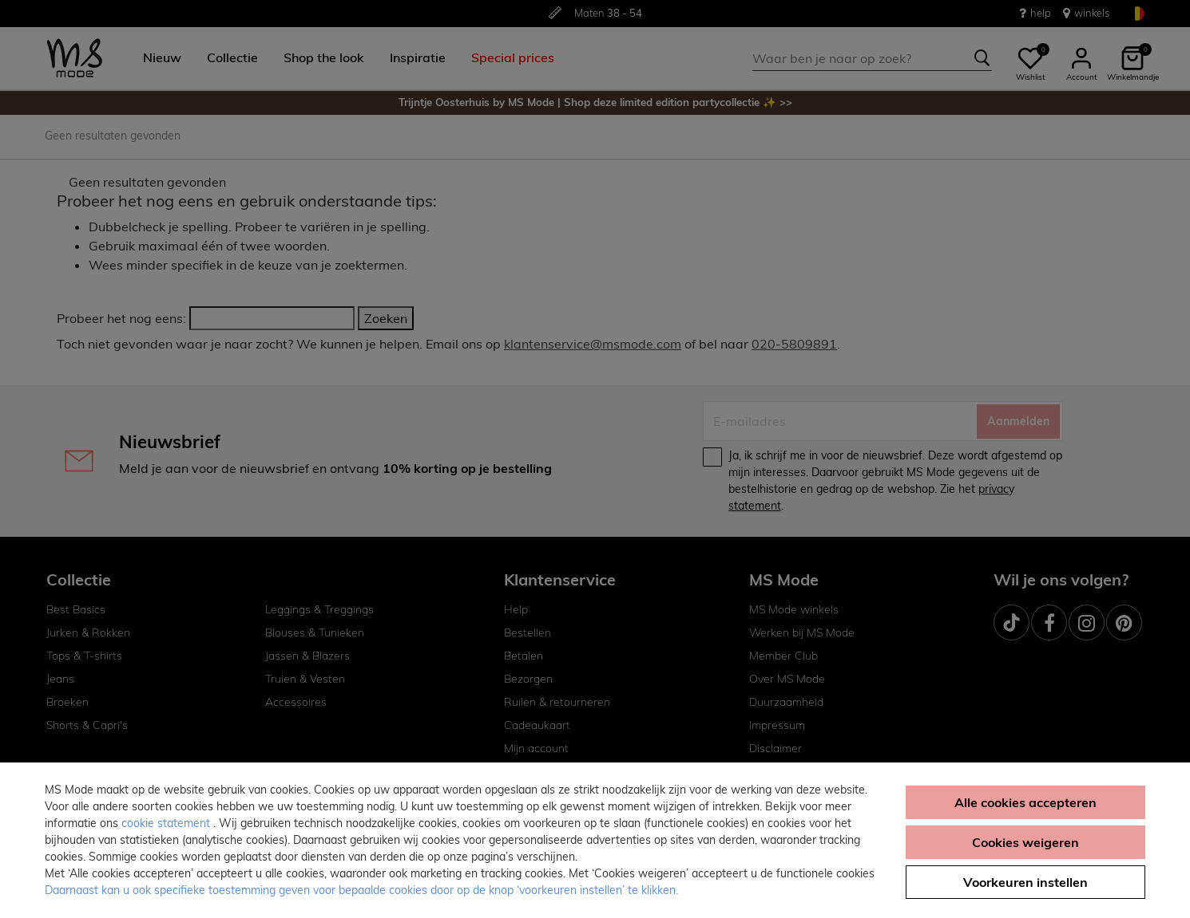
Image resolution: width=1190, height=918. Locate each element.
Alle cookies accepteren (1025, 802)
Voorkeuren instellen (1025, 882)
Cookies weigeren (1025, 842)
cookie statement (167, 823)
